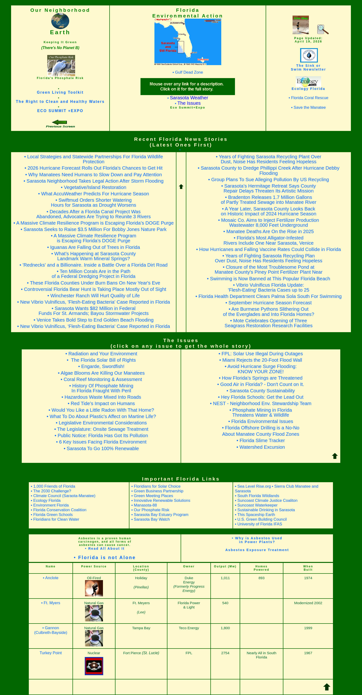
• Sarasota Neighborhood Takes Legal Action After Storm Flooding (94, 181)
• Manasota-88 (144, 505)
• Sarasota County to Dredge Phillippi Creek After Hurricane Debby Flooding (268, 170)
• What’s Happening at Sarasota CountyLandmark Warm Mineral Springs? (93, 256)
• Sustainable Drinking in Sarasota (265, 510)
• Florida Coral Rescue (308, 98)
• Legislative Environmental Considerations (101, 422)
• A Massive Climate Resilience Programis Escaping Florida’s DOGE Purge (93, 238)
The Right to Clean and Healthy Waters (60, 102)
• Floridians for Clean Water (55, 519)
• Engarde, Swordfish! (101, 366)
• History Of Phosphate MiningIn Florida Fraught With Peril (101, 388)
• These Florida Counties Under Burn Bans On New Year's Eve (93, 282)
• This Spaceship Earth (255, 514)
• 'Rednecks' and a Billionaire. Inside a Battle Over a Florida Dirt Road (94, 265)
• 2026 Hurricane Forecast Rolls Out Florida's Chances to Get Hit (94, 168)
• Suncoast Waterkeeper (256, 505)
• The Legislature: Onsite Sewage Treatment (101, 429)
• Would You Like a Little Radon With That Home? (101, 410)
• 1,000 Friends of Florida (53, 486)
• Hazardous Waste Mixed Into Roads (101, 397)
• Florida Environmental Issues (260, 421)
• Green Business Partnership (157, 491)
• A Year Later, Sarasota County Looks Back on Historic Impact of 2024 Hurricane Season (268, 211)
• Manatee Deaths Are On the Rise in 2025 (268, 231)
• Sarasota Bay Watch (150, 519)
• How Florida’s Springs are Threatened (260, 378)
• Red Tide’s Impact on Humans (101, 403)
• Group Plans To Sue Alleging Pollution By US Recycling (268, 179)
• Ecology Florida (45, 500)
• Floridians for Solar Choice (155, 486)
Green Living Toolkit (60, 92)
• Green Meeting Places (152, 496)
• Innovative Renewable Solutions (160, 500)
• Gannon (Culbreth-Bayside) (50, 630)
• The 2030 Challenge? (51, 491)
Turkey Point (51, 653)
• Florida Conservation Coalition (58, 510)
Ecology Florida (308, 89)
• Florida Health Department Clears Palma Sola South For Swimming (269, 296)
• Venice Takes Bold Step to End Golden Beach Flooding (93, 319)
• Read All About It (105, 548)
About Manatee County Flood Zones (260, 434)
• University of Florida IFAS (258, 524)
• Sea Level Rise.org (253, 486)
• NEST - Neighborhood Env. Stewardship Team (260, 403)
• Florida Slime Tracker (261, 440)
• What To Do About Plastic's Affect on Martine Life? (101, 416)
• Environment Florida (50, 505)
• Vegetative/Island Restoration (93, 187)
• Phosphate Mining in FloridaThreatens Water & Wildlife (261, 412)
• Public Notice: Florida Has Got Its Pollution (101, 435)
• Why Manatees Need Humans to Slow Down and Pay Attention (93, 174)
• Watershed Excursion (260, 447)
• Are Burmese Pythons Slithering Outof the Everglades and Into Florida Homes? (268, 311)
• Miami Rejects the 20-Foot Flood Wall (260, 360)
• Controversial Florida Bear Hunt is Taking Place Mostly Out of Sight (93, 289)
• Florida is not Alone (105, 557)
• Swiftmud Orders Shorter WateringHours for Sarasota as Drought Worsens (93, 202)
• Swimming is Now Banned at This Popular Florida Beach (268, 278)
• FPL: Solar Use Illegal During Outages (260, 353)
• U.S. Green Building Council (261, 519)
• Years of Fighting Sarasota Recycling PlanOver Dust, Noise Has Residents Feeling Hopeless (268, 258)
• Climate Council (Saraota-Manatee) (63, 496)
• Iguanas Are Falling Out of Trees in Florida (93, 247)
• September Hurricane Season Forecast (269, 302)
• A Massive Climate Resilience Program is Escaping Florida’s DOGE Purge (93, 223)
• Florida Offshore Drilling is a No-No (260, 427)
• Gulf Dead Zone (188, 72)
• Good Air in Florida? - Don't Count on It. (260, 384)
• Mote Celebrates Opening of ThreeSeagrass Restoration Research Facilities (269, 323)
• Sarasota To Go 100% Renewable (101, 448)
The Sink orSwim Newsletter (308, 67)
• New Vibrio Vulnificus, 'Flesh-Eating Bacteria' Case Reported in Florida (93, 302)
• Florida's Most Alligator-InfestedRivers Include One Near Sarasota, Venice (269, 240)
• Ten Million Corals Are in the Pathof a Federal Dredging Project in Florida (94, 274)
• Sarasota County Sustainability (260, 390)
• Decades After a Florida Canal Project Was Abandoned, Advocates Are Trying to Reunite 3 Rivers (93, 214)
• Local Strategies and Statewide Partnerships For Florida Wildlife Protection (93, 159)
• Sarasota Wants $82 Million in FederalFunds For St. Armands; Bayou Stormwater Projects (93, 311)
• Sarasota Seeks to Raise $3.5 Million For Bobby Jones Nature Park (93, 229)
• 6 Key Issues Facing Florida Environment (101, 441)
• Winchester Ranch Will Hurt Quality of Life (93, 295)
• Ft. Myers (50, 603)
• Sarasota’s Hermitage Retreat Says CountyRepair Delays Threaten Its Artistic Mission (268, 188)
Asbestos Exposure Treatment (257, 550)
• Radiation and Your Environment (101, 353)
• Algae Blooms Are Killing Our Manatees (101, 373)
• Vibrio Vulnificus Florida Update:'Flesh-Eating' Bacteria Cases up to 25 (268, 287)
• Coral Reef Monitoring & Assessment (101, 379)
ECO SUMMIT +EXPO (60, 111)
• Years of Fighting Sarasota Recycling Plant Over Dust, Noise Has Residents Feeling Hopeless (268, 159)
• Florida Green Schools (52, 514)
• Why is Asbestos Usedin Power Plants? (257, 540)
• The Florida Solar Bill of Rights (101, 360)
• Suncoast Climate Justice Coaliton (266, 500)
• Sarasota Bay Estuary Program (159, 514)
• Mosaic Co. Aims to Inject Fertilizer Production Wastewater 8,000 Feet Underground (268, 223)
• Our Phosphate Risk (150, 510)
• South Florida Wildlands (257, 496)
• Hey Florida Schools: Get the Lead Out (260, 397)
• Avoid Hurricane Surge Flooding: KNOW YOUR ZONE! (261, 369)
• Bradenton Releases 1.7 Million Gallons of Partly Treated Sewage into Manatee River (268, 200)
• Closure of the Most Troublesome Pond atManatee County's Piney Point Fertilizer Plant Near (269, 269)
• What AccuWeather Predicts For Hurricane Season (93, 193)
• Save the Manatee (308, 107)
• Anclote (51, 578)
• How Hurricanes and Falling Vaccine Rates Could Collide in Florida (268, 249)
